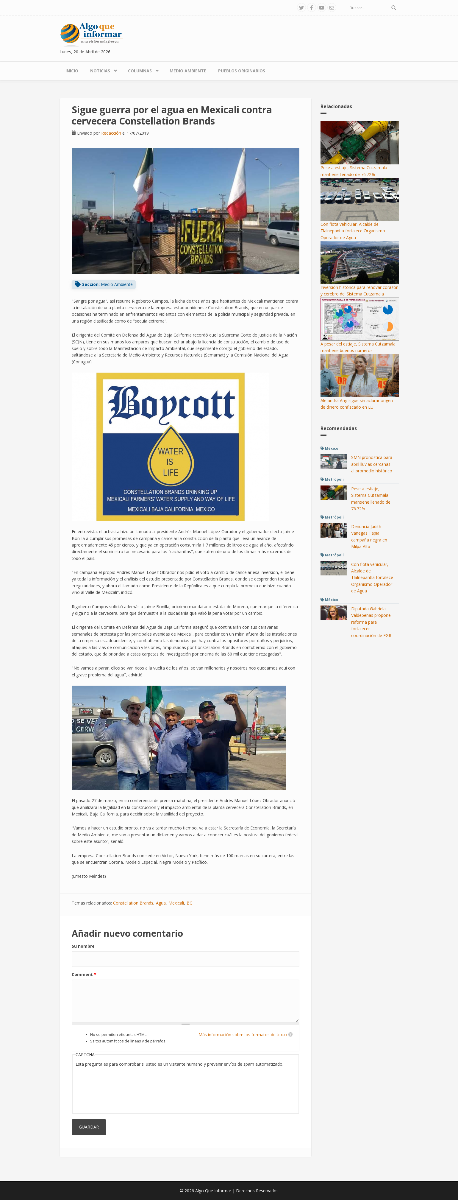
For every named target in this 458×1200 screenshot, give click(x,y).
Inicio (71, 71)
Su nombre (83, 946)
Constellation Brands (133, 903)
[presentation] (100, 1088)
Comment (84, 974)
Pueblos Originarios (241, 71)
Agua (161, 903)
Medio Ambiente (188, 71)
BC (189, 903)
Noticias (100, 71)
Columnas (140, 71)
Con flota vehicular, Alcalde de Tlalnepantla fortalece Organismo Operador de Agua (353, 230)
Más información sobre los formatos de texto (242, 1034)
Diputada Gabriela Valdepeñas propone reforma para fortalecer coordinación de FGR (371, 622)
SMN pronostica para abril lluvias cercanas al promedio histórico (371, 464)
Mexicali (176, 903)
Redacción (111, 133)
